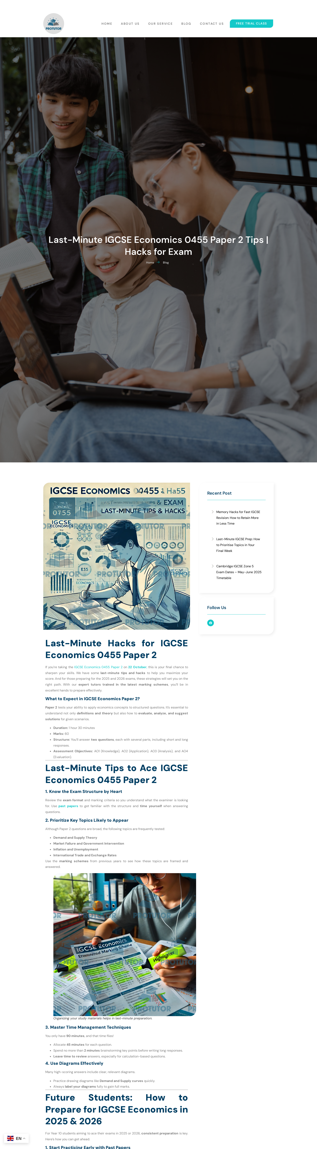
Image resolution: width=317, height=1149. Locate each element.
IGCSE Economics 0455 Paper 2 (98, 667)
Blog (187, 22)
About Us (132, 22)
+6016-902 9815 (57, 4)
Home (108, 22)
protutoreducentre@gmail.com (99, 4)
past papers (68, 806)
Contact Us (212, 22)
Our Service (161, 22)
